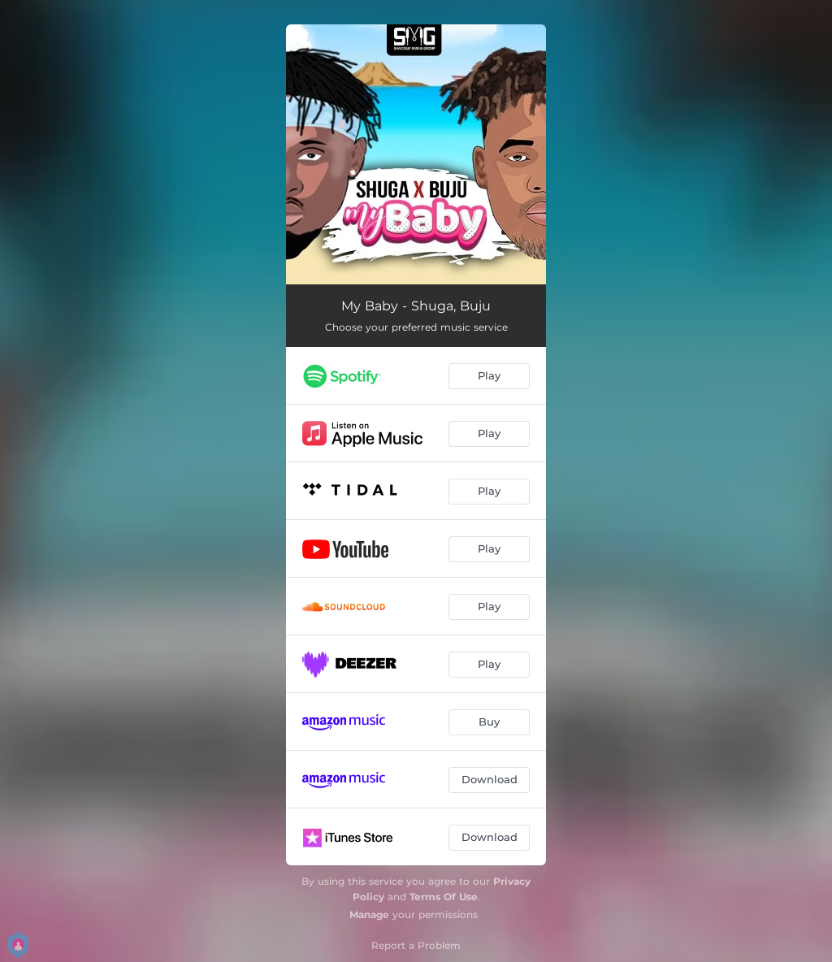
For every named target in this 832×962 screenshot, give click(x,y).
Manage (369, 914)
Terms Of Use (444, 896)
